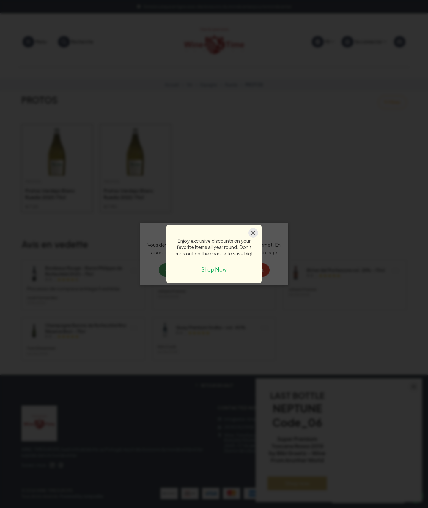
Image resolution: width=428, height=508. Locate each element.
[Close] (253, 233)
